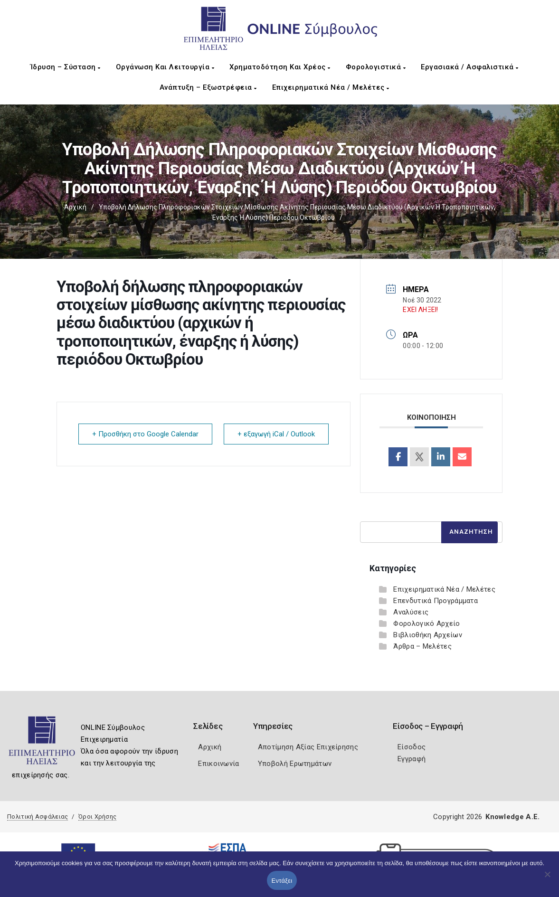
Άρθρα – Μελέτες (422, 646)
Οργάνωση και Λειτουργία (165, 67)
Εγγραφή (412, 759)
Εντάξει (282, 880)
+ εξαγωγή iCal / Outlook (276, 434)
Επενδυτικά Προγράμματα (435, 600)
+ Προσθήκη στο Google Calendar (145, 434)
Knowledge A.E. (512, 816)
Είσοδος (412, 747)
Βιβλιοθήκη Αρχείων (427, 635)
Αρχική (75, 207)
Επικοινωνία (218, 763)
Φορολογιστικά (376, 67)
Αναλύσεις (410, 612)
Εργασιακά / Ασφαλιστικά (470, 67)
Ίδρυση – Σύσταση (65, 67)
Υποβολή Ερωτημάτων (295, 763)
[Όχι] (547, 878)
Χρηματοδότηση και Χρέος (280, 67)
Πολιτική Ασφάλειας (37, 816)
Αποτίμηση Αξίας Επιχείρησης (308, 747)
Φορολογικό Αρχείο (426, 623)
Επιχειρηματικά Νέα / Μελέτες (330, 87)
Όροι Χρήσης (97, 816)
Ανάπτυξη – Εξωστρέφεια (208, 87)
